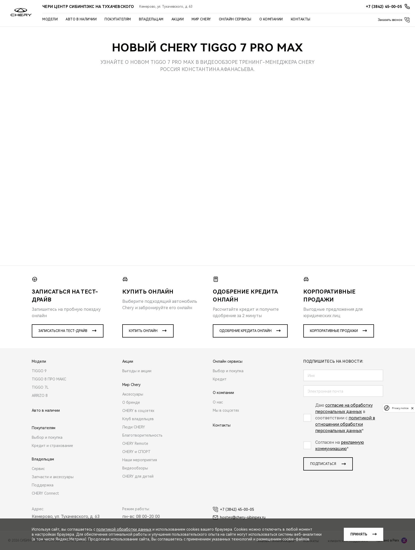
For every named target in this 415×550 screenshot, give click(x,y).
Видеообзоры (135, 468)
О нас (218, 402)
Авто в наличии (81, 19)
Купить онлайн (143, 331)
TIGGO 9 (39, 371)
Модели (50, 19)
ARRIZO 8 (40, 395)
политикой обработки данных (123, 529)
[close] (412, 408)
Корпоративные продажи (334, 331)
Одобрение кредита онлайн (245, 331)
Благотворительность (142, 435)
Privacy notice (400, 408)
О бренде (131, 402)
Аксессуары (132, 394)
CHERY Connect (45, 493)
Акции (178, 19)
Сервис (38, 469)
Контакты (300, 19)
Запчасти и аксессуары (53, 477)
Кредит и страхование (52, 445)
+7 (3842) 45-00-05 (233, 509)
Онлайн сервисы (235, 19)
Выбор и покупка (47, 437)
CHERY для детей (138, 476)
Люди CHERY (133, 427)
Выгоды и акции (136, 371)
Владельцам (151, 19)
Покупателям (118, 19)
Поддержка (42, 485)
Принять (358, 534)
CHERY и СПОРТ (136, 452)
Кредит (220, 379)
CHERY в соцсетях (138, 411)
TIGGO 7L (40, 387)
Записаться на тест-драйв (62, 331)
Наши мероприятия (139, 460)
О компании (271, 19)
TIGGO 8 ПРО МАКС (49, 379)
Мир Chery (201, 19)
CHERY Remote (135, 443)
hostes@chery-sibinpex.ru (239, 517)
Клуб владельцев (138, 419)
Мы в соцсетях (226, 410)
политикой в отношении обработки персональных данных (345, 424)
